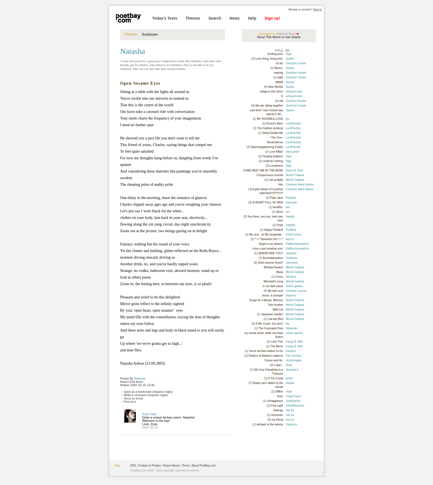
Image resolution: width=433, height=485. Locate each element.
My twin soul (275, 290)
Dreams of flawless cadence (266, 355)
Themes (193, 18)
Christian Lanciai (296, 290)
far (281, 63)
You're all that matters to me (266, 351)
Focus (279, 276)
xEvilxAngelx (294, 360)
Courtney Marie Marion (300, 184)
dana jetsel (292, 151)
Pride (280, 225)
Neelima (291, 276)
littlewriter (291, 328)
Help (252, 18)
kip (287, 323)
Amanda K (292, 369)
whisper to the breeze (270, 424)
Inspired (291, 295)
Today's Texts (164, 18)
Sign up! (272, 18)
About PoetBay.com (204, 465)
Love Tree (277, 341)
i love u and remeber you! (267, 248)
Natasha (140, 378)
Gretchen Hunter (296, 63)
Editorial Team (286, 33)
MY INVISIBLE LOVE (270, 118)
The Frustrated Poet (270, 328)
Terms (185, 465)
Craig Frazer (293, 396)
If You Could (275, 378)
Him (280, 184)
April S (290, 239)
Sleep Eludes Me (272, 132)
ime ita (290, 410)
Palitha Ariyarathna (297, 243)
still (281, 100)
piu (287, 118)
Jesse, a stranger (272, 295)
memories (277, 415)
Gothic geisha (294, 286)
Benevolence (275, 142)
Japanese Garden (272, 314)
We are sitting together (269, 105)
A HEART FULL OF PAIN (267, 202)
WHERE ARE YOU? (270, 253)
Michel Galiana (295, 175)
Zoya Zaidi (149, 414)
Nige (289, 53)
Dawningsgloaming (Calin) (267, 147)
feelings (278, 410)
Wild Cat (278, 309)
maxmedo (292, 262)
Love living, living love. (269, 58)
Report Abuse (171, 465)
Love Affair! (276, 151)
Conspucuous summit (270, 175)
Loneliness (276, 165)
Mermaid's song (273, 281)
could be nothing (273, 161)
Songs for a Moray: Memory (266, 300)
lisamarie (291, 202)
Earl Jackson (294, 355)
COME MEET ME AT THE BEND (263, 170)
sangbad (291, 253)
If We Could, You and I (269, 323)
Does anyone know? (270, 262)
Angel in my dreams (271, 243)
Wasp (279, 272)
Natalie (290, 216)
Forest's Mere (274, 123)
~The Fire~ (276, 137)
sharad (290, 82)
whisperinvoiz (294, 91)
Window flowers (273, 267)
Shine (279, 211)
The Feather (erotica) (270, 128)
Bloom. (278, 68)
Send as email (133, 398)
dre (288, 207)
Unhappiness (275, 400)
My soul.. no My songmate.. (266, 234)
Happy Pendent (273, 229)
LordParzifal (293, 123)
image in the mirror (271, 91)
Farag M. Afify (294, 341)
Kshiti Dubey (293, 234)
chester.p (291, 424)
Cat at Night (275, 179)
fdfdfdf (279, 82)
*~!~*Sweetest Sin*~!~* (269, 239)
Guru (280, 396)
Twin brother (275, 304)
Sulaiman (291, 257)
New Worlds (275, 86)
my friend (277, 419)
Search (214, 18)
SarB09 (290, 225)
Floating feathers (273, 156)
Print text (130, 401)
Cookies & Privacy (149, 465)
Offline (279, 391)
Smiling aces (275, 53)
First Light (277, 405)
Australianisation (273, 257)
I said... (278, 365)
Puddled (291, 197)
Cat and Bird (275, 318)
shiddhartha (293, 400)
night (280, 77)
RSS (133, 465)
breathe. (278, 207)
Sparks (290, 58)
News (234, 18)
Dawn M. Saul (294, 170)
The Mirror (276, 346)
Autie (289, 365)
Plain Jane (276, 197)
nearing (278, 72)
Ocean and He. (274, 360)
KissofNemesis (295, 405)
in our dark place (273, 286)
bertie (289, 378)
